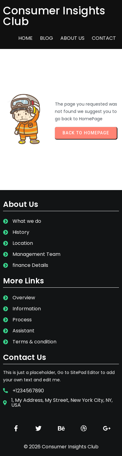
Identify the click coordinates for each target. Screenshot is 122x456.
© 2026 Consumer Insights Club (61, 446)
